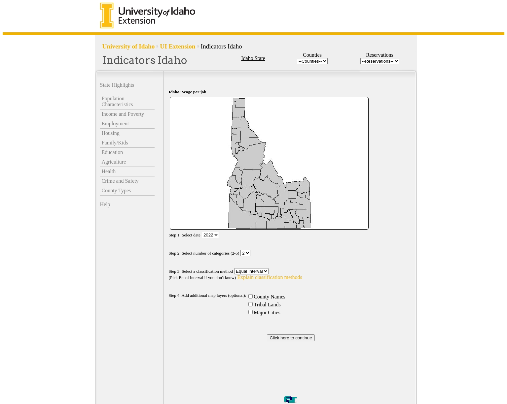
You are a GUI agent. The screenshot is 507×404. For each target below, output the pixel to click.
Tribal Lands (267, 304)
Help (105, 204)
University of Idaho (128, 46)
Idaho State (253, 58)
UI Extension (177, 46)
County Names (269, 296)
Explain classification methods (269, 277)
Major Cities (267, 312)
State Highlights (117, 85)
